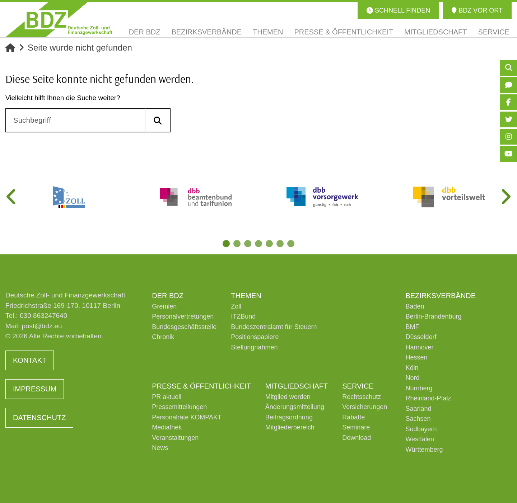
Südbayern (421, 429)
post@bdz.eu (42, 326)
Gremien (164, 306)
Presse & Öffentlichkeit (201, 386)
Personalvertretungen (183, 316)
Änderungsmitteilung (294, 406)
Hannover (419, 347)
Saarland (418, 408)
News (160, 447)
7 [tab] (290, 243)
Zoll (236, 306)
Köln (411, 367)
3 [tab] (247, 243)
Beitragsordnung (289, 417)
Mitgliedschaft (296, 386)
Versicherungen (364, 406)
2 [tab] (237, 243)
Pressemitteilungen (179, 406)
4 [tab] (258, 243)
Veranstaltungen (175, 437)
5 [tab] (269, 243)
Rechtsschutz (361, 396)
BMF (412, 326)
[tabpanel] (68, 197)
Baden (414, 306)
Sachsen (417, 418)
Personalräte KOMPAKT (187, 417)
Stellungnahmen (254, 347)
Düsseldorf (420, 336)
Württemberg (424, 449)
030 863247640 (43, 315)
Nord (412, 377)
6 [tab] (280, 243)
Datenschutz (39, 418)
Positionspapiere (255, 336)
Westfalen (419, 439)
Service (357, 386)
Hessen (416, 357)
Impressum (34, 389)
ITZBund (243, 316)
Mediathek (167, 427)
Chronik (163, 336)
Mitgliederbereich (290, 427)
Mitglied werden (288, 396)
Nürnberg (418, 388)
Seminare (356, 427)
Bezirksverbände (440, 296)
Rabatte (353, 417)
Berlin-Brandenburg (433, 316)
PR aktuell (166, 396)
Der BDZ (167, 296)
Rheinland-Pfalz (428, 398)
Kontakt (29, 360)
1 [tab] (226, 243)
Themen (246, 296)
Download (356, 437)
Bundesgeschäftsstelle (184, 326)
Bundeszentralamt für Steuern (274, 326)
